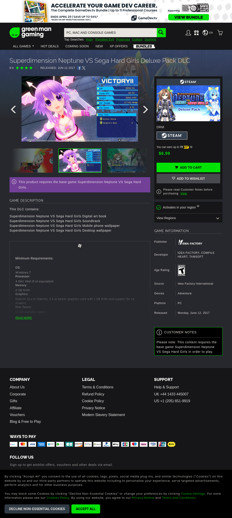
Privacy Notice (93, 408)
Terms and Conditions (179, 497)
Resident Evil (104, 39)
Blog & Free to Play (25, 422)
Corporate (18, 394)
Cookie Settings (193, 493)
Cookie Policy (93, 401)
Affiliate (16, 408)
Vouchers (17, 415)
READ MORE (23, 318)
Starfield (150, 39)
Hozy (89, 39)
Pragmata (123, 39)
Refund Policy (93, 394)
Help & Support (166, 387)
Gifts (13, 401)
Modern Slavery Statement (103, 415)
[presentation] (14, 110)
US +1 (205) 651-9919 (172, 401)
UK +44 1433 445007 (171, 394)
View (184, 193)
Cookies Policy (58, 497)
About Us (17, 387)
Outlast (137, 39)
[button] (23, 46)
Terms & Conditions (98, 387)
